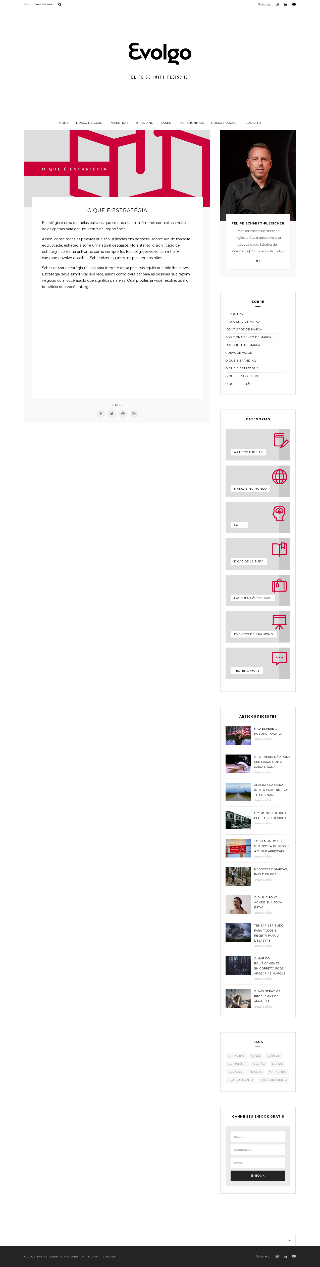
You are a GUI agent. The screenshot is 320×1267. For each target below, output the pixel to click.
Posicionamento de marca (248, 337)
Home (64, 123)
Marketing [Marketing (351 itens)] (278, 1071)
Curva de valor (239, 353)
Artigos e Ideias (248, 452)
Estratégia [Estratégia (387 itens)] (238, 1063)
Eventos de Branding (253, 634)
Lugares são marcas (252, 598)
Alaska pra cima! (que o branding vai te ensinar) (271, 790)
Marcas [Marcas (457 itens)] (255, 1071)
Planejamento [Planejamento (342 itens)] (241, 1079)
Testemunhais (191, 123)
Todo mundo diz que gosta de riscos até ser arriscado (272, 846)
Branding (144, 123)
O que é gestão (239, 384)
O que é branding (241, 360)
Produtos (234, 314)
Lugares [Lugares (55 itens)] (236, 1071)
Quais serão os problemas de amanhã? (267, 996)
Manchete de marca (243, 345)
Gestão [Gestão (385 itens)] (259, 1063)
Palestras (119, 123)
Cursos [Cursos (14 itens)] (274, 1055)
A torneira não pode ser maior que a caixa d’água (272, 762)
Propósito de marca (243, 321)
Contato (253, 123)
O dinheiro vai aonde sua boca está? (268, 902)
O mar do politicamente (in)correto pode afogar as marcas (269, 966)
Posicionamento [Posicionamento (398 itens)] (273, 1079)
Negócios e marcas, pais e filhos (271, 872)
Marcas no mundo (250, 488)
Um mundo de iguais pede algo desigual (272, 816)
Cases (166, 123)
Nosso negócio (89, 123)
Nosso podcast (224, 123)
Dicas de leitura (249, 561)
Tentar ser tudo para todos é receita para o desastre (269, 933)
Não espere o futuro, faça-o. (268, 731)
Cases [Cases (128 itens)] (256, 1055)
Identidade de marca (244, 329)
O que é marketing (242, 376)
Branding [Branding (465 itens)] (237, 1055)
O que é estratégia (242, 368)
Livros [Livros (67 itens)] (277, 1063)
